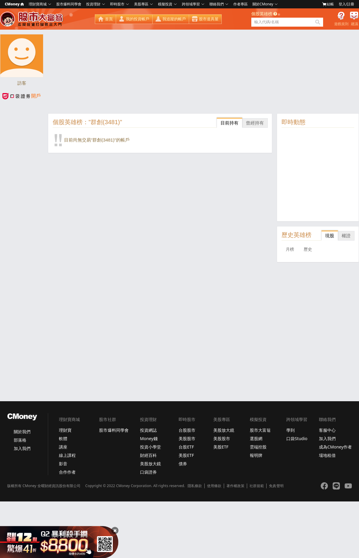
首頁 (109, 19)
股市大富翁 (260, 430)
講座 (63, 447)
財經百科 (148, 455)
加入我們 (22, 448)
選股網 (256, 438)
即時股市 (117, 4)
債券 (183, 463)
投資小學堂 (150, 447)
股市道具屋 (208, 19)
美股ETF (186, 455)
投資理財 (93, 4)
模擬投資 (165, 4)
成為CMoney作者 (335, 447)
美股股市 (187, 438)
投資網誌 (148, 430)
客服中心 (327, 430)
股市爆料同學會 (68, 4)
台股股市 (187, 430)
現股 (329, 235)
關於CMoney (262, 4)
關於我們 (22, 431)
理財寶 (65, 430)
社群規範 (257, 486)
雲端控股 (258, 447)
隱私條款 (195, 486)
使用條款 (214, 486)
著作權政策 (235, 486)
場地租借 (327, 455)
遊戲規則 (341, 24)
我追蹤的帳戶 (174, 19)
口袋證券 (148, 472)
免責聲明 (276, 486)
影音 (63, 463)
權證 (346, 235)
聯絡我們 (216, 4)
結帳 (328, 4)
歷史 (308, 249)
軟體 (63, 438)
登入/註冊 (346, 4)
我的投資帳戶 (137, 19)
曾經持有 (255, 122)
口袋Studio (296, 438)
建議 (354, 24)
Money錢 (149, 438)
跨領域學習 (191, 4)
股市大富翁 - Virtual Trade (32, 19)
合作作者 (67, 472)
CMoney (14, 4)
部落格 (20, 440)
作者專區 (240, 4)
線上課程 (67, 455)
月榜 (290, 249)
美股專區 (141, 4)
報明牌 (256, 455)
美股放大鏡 (150, 463)
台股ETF (186, 447)
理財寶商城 (38, 4)
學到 (290, 430)
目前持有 (229, 122)
